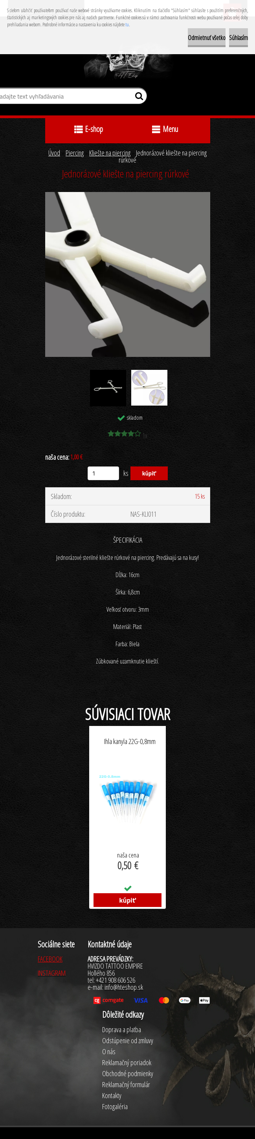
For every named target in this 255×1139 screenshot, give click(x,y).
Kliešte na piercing (109, 152)
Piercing (75, 152)
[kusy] (103, 473)
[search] (138, 98)
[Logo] (127, 62)
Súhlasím (238, 37)
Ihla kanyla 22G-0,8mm (130, 741)
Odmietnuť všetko (207, 37)
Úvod (54, 152)
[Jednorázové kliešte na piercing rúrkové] (127, 195)
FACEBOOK (50, 958)
